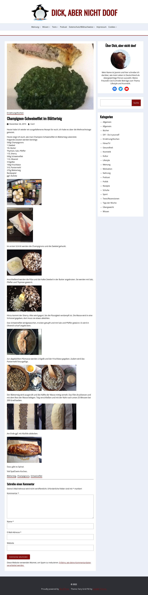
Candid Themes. (100, 589)
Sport (105, 194)
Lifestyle (106, 160)
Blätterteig (11, 476)
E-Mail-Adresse (14, 532)
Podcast (106, 177)
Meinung (106, 164)
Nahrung (107, 173)
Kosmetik (107, 151)
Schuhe (106, 190)
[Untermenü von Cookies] (116, 27)
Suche (136, 103)
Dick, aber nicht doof (84, 12)
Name (10, 521)
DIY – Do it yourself (111, 134)
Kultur (105, 156)
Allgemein (107, 122)
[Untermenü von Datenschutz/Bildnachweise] (94, 27)
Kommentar (13, 493)
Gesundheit (108, 147)
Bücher (106, 130)
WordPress (64, 589)
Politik (105, 181)
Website (10, 543)
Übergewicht (108, 207)
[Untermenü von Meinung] (40, 27)
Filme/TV (106, 143)
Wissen (106, 211)
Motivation (107, 169)
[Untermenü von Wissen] (49, 27)
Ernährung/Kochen (15, 113)
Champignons (23, 476)
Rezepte (106, 186)
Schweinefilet (36, 476)
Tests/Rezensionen (111, 198)
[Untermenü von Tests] (57, 27)
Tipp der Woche (110, 203)
